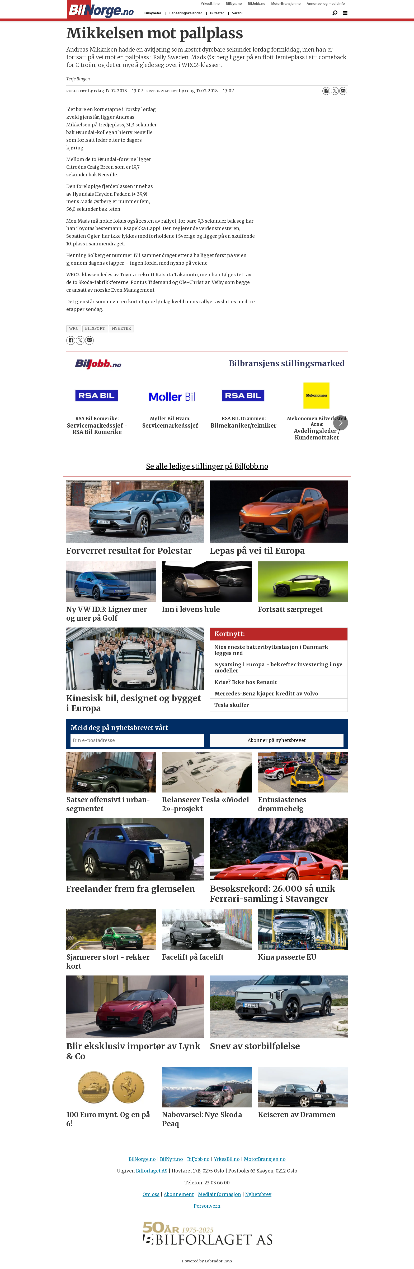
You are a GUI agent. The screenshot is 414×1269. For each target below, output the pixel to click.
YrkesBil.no (210, 4)
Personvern (207, 1206)
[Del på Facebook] (326, 91)
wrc (74, 328)
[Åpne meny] (345, 13)
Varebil (237, 13)
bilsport (95, 328)
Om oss (151, 1194)
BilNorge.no (142, 1159)
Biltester (217, 13)
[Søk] (335, 13)
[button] (340, 422)
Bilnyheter (152, 13)
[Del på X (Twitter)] (335, 91)
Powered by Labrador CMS (207, 1261)
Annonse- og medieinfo (326, 4)
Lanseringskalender (186, 13)
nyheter (121, 328)
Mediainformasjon (219, 1194)
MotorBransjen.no (286, 4)
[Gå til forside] (100, 9)
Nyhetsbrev (258, 1194)
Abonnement (179, 1194)
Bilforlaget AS (151, 1171)
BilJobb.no (256, 4)
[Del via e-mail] (343, 91)
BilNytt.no (233, 4)
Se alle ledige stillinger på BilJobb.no (207, 466)
